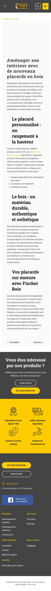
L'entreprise (7, 545)
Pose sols (31, 519)
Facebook (31, 545)
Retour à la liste (10, 19)
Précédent (13, 342)
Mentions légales (9, 554)
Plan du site (32, 584)
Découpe (31, 523)
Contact (5, 550)
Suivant (38, 342)
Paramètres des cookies (12, 565)
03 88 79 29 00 (25, 383)
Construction (7, 535)
